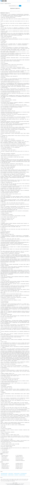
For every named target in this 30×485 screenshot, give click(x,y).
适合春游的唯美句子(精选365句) (19, 463)
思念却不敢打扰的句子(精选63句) (19, 459)
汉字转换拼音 (4, 479)
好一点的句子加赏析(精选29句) (19, 455)
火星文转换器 (15, 479)
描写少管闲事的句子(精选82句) (5, 455)
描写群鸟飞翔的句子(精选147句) (19, 464)
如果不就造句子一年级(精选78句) (5, 463)
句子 (3, 3)
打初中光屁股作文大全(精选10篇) (17, 473)
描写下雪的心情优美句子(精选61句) (5, 460)
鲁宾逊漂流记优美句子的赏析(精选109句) (20, 460)
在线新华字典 (25, 479)
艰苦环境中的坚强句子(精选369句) (5, 459)
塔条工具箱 (1, 3)
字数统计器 (2, 479)
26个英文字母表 (20, 479)
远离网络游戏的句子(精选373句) (19, 456)
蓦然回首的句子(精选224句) (8, 3)
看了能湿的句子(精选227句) (5, 464)
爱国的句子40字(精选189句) (5, 456)
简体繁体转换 (12, 479)
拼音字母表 (23, 479)
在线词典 (27, 479)
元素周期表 (18, 479)
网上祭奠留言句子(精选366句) (19, 468)
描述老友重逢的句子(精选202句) (19, 467)
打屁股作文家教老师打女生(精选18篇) (4, 473)
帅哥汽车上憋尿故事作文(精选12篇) (24, 473)
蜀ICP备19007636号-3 (17, 484)
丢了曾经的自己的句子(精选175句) (5, 468)
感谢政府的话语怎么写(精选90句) (5, 467)
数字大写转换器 (6, 479)
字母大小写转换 (9, 479)
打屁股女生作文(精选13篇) (10, 473)
